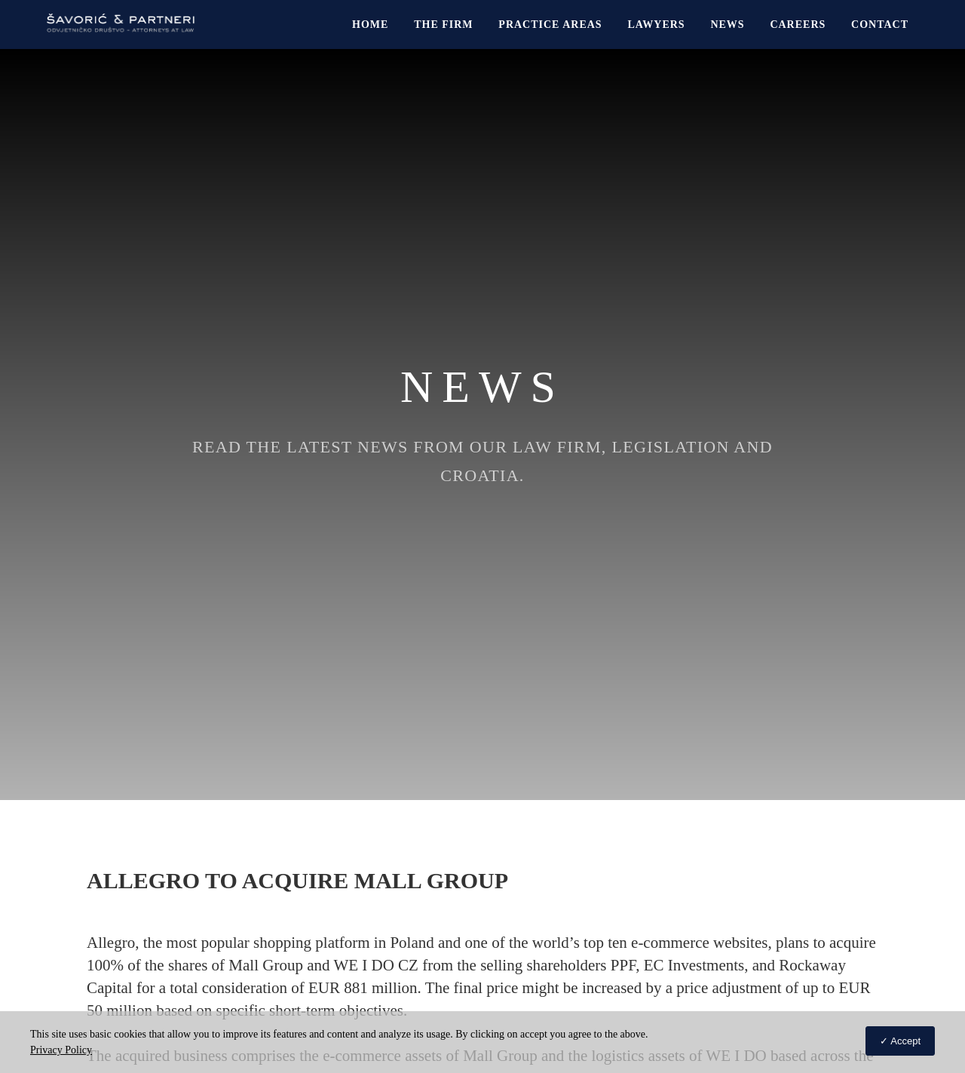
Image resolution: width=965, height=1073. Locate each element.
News (727, 24)
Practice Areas (550, 24)
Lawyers (656, 24)
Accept (905, 1041)
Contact (879, 24)
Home (370, 24)
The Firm (443, 24)
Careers (798, 24)
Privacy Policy (61, 1050)
